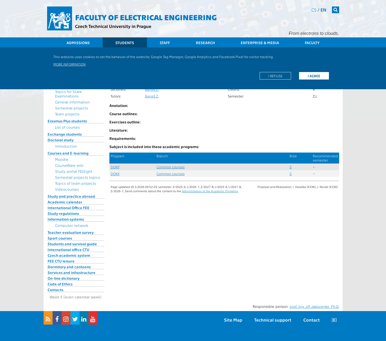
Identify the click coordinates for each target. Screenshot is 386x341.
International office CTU (68, 249)
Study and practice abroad (71, 196)
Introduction (66, 146)
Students (124, 42)
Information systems (66, 219)
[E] (334, 319)
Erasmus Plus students (67, 121)
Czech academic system (69, 255)
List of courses (67, 127)
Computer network (71, 225)
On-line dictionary (63, 278)
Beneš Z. (152, 89)
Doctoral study (61, 140)
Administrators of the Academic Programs (210, 191)
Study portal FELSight (73, 171)
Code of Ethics (60, 284)
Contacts (55, 289)
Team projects (67, 114)
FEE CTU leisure (61, 261)
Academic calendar (65, 202)
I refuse (275, 76)
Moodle (61, 159)
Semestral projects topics (77, 177)
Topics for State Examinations (68, 93)
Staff (165, 42)
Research (205, 42)
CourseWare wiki (69, 165)
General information (72, 102)
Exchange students (65, 134)
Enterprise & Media (260, 42)
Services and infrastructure (71, 272)
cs (313, 9)
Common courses (170, 167)
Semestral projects (71, 108)
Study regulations (63, 213)
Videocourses (67, 189)
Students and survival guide (72, 244)
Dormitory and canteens (69, 266)
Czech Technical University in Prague (113, 26)
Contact (311, 319)
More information (69, 64)
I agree (314, 76)
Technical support (272, 319)
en (323, 9)
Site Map (233, 319)
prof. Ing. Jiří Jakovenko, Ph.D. (314, 306)
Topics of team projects (75, 183)
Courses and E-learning (68, 153)
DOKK (115, 173)
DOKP (115, 167)
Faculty (312, 42)
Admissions (78, 42)
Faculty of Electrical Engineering (146, 16)
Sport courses (60, 238)
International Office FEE (68, 207)
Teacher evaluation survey (71, 232)
